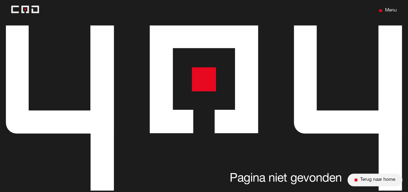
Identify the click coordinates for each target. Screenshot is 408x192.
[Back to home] (25, 10)
